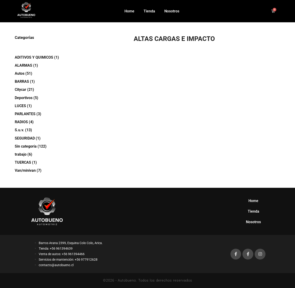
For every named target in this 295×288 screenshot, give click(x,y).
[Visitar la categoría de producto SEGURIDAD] (41, 138)
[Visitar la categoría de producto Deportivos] (41, 98)
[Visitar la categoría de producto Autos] (41, 73)
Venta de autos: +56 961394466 (62, 254)
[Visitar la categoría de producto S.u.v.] (41, 130)
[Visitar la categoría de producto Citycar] (41, 90)
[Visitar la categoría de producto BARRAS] (41, 81)
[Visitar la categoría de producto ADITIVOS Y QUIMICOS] (41, 57)
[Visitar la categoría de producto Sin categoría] (41, 146)
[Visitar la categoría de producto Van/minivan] (41, 170)
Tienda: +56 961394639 (56, 248)
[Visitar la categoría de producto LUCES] (41, 106)
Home (129, 11)
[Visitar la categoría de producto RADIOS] (41, 122)
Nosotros (171, 11)
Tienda (149, 11)
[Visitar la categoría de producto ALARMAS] (41, 65)
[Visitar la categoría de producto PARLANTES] (41, 114)
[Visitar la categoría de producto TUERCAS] (41, 162)
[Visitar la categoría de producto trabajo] (41, 154)
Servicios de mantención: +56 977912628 (68, 259)
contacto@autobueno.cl (56, 265)
